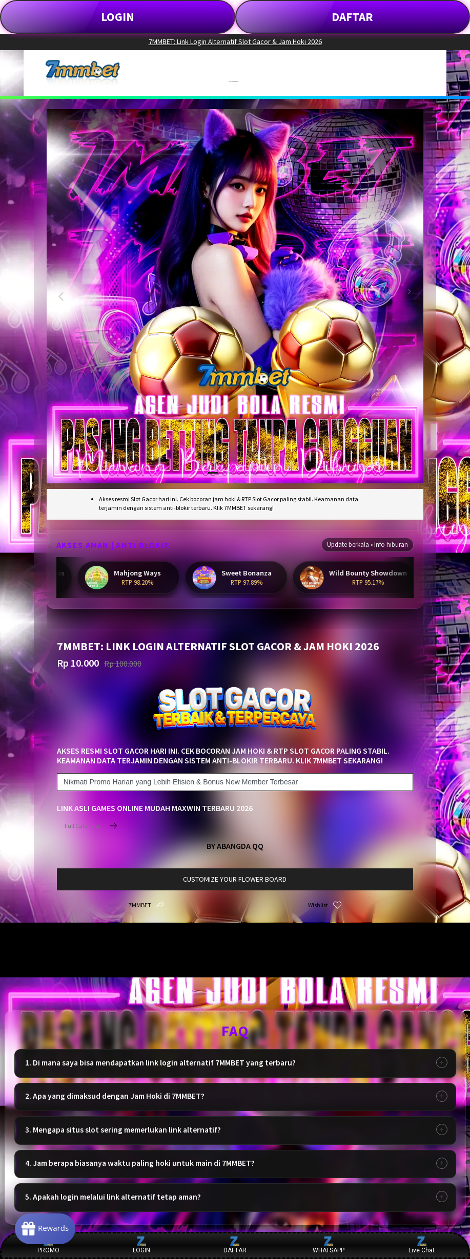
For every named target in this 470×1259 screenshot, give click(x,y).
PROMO (48, 1245)
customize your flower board (235, 879)
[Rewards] (47, 1228)
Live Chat (421, 1245)
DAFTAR (352, 16)
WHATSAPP (328, 1245)
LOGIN (117, 16)
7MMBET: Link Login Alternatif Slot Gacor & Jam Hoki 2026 (235, 41)
